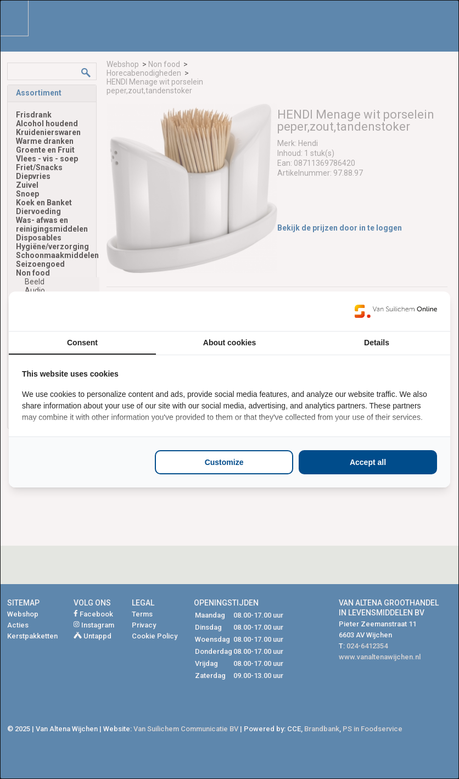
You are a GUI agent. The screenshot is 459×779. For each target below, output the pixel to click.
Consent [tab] (82, 342)
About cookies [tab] (229, 342)
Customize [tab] (224, 462)
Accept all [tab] (368, 462)
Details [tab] (376, 342)
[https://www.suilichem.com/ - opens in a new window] (396, 311)
